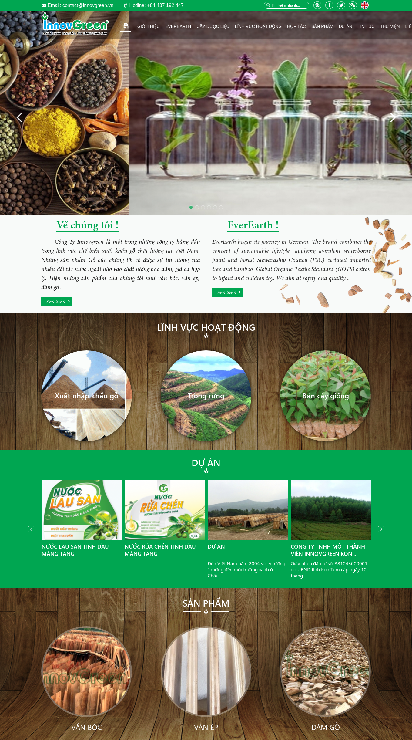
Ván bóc (86, 727)
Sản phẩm (206, 603)
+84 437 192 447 (156, 5)
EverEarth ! (253, 226)
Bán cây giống (325, 395)
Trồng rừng (206, 395)
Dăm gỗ (325, 727)
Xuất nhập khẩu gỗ (86, 395)
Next (381, 529)
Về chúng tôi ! (87, 226)
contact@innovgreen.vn (80, 5)
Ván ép (206, 727)
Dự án (206, 462)
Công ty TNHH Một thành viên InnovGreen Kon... (328, 550)
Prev (31, 529)
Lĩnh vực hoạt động (206, 327)
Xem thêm (55, 301)
